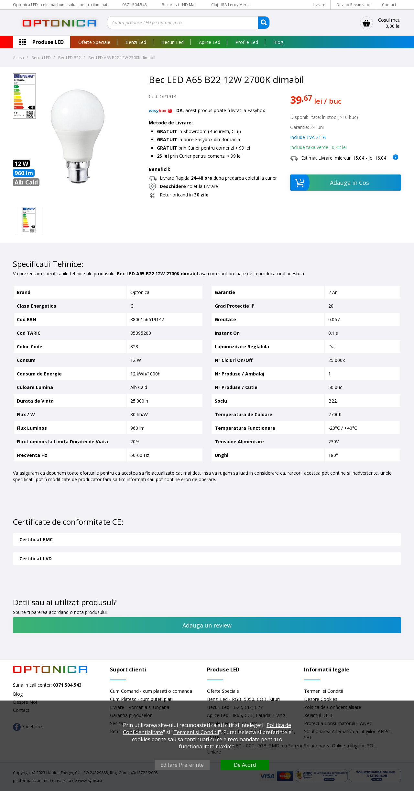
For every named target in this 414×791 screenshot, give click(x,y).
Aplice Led (209, 42)
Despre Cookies (320, 699)
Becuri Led (172, 42)
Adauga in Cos (329, 182)
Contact (389, 4)
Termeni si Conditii (323, 691)
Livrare (319, 4)
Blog (278, 42)
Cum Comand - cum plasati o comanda (151, 691)
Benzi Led (135, 42)
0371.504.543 (134, 4)
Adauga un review (207, 625)
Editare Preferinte (182, 764)
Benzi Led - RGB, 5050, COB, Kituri (243, 699)
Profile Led (246, 42)
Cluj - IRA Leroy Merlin (231, 4)
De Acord (245, 764)
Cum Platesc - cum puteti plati (141, 699)
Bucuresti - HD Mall (179, 4)
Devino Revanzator (353, 4)
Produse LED (48, 42)
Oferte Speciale (94, 42)
